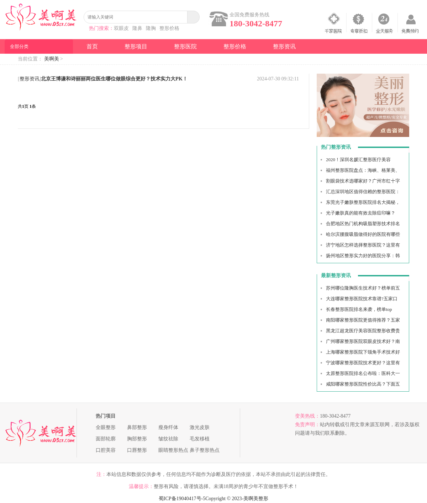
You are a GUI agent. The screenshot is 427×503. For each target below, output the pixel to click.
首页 (92, 46)
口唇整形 (137, 450)
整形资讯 (284, 46)
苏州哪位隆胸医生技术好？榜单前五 (363, 288)
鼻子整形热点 (205, 450)
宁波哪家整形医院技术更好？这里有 (363, 362)
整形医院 (185, 46)
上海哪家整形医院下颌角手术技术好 (363, 352)
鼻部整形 (137, 427)
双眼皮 (121, 28)
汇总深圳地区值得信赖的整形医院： (363, 191)
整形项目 (136, 46)
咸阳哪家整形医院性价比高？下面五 (363, 384)
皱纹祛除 (168, 438)
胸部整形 (137, 438)
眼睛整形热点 (173, 450)
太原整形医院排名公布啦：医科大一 (363, 373)
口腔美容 (106, 450)
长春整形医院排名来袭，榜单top (359, 309)
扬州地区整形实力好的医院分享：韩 (363, 255)
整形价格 (169, 28)
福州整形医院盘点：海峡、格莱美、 (363, 170)
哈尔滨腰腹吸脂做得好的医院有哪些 (363, 234)
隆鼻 (137, 28)
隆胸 (151, 28)
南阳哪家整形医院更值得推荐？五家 (363, 320)
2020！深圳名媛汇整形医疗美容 (358, 159)
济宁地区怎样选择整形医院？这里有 (363, 245)
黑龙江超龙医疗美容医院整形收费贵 (363, 330)
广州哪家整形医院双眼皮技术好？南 (363, 341)
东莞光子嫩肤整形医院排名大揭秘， (363, 202)
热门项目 (106, 416)
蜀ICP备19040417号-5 (182, 498)
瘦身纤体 (168, 427)
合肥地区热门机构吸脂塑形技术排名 (363, 223)
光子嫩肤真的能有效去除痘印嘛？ (360, 213)
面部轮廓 (106, 438)
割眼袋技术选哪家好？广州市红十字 (363, 181)
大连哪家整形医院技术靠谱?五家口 (361, 298)
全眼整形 (106, 427)
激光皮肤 (200, 427)
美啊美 (51, 59)
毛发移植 (200, 438)
